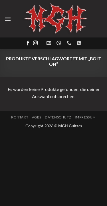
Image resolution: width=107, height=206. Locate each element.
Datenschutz (58, 117)
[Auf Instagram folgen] (35, 43)
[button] (7, 19)
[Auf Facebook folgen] (28, 43)
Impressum (85, 117)
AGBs (36, 117)
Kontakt (19, 117)
